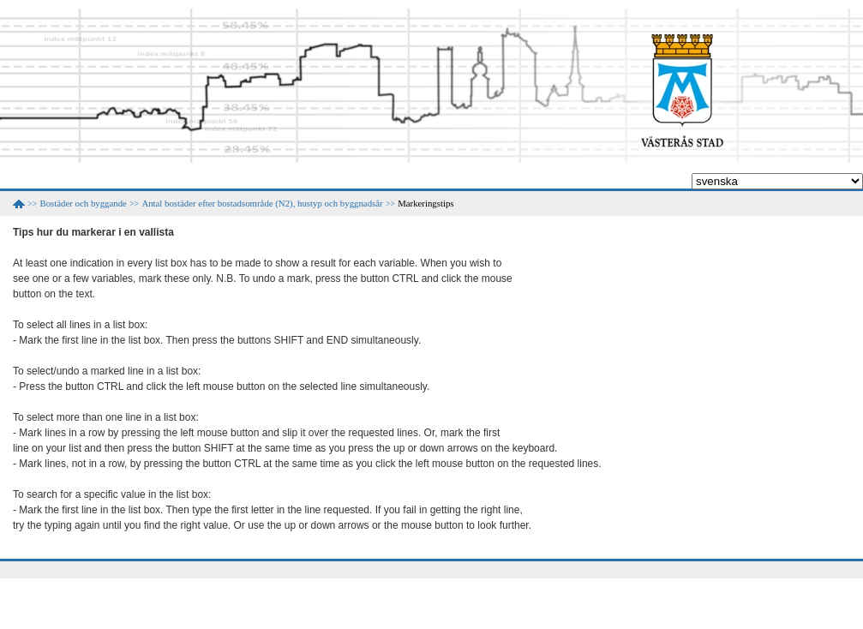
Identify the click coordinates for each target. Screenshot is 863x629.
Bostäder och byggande (83, 203)
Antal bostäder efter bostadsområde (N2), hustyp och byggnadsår (261, 203)
